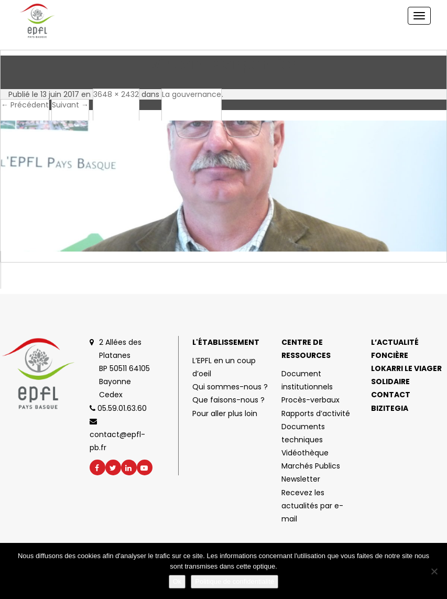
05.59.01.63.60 (118, 408)
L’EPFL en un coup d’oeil (224, 367)
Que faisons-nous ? (228, 400)
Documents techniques (303, 433)
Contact (390, 394)
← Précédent (25, 105)
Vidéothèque (305, 453)
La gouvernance (191, 94)
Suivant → (70, 105)
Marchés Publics (310, 466)
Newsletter (300, 479)
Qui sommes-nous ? (230, 387)
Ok (177, 581)
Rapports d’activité (315, 413)
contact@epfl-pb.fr (117, 435)
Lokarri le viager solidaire (406, 375)
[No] (434, 571)
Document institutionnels (307, 380)
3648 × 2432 (116, 94)
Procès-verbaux (310, 400)
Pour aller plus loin (224, 413)
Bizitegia (389, 408)
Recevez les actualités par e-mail (312, 505)
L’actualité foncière (395, 349)
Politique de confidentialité (234, 581)
